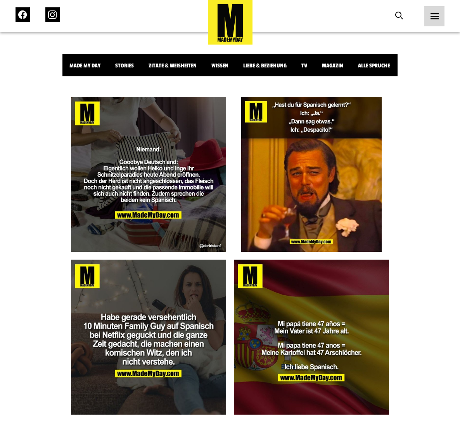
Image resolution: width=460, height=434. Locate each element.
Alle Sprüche (374, 65)
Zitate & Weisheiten (173, 65)
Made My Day (84, 65)
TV (304, 65)
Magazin (332, 65)
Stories (124, 65)
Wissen (219, 65)
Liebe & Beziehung (265, 65)
